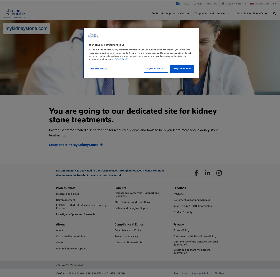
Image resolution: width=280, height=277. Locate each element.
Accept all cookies (182, 68)
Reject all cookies (155, 68)
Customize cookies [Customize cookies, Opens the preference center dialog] (98, 68)
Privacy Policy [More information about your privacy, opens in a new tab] (121, 59)
